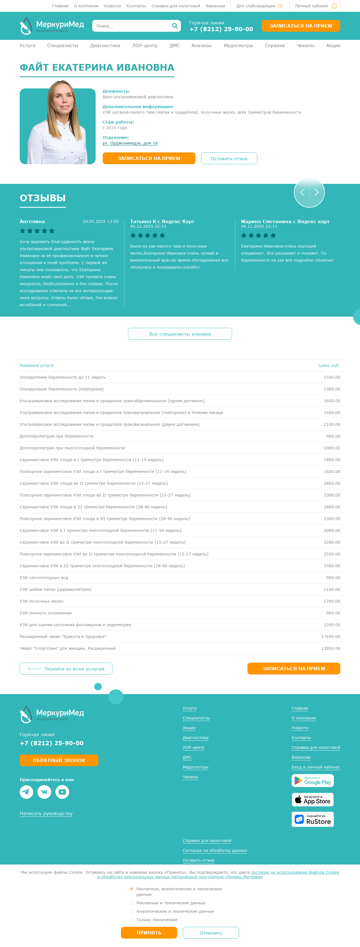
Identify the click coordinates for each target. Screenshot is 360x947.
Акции (333, 45)
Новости (112, 5)
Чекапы (305, 45)
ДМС (175, 45)
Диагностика (105, 45)
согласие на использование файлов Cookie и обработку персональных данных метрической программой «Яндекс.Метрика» (218, 874)
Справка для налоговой (176, 5)
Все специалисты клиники (180, 334)
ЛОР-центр (145, 45)
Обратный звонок (59, 760)
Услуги (27, 45)
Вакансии (215, 5)
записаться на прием (149, 158)
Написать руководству (46, 813)
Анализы (202, 45)
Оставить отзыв (229, 158)
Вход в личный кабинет (316, 767)
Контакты (136, 5)
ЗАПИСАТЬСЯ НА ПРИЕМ (294, 668)
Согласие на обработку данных (215, 850)
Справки (275, 45)
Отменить (211, 932)
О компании (86, 5)
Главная (60, 5)
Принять (149, 932)
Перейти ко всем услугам (74, 668)
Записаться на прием (301, 25)
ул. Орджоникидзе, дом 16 (130, 143)
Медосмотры (238, 45)
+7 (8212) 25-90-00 (221, 29)
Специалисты (62, 45)
